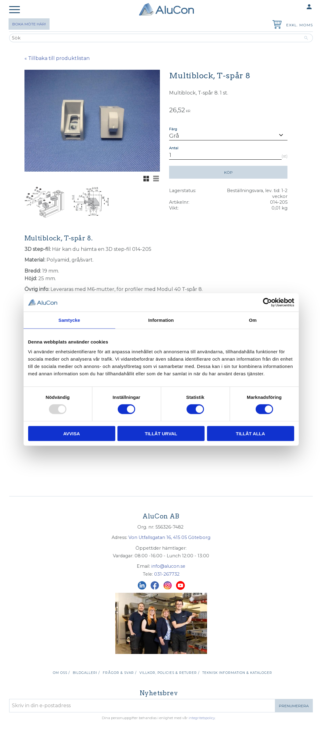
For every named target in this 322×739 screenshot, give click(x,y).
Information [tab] (161, 320)
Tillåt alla (250, 433)
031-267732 (167, 574)
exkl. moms (299, 25)
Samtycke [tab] (69, 320)
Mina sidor (297, 7)
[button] (14, 10)
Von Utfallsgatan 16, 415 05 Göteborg (169, 537)
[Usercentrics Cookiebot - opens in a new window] (267, 302)
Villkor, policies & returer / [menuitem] (169, 673)
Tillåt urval (161, 433)
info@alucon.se (168, 566)
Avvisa (71, 433)
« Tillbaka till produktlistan (57, 58)
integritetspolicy (202, 718)
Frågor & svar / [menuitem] (119, 673)
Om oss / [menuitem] (61, 673)
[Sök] (306, 38)
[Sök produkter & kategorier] (154, 38)
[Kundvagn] (276, 25)
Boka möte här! (29, 24)
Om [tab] (253, 320)
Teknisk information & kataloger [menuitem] (237, 673)
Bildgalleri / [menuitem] (86, 673)
